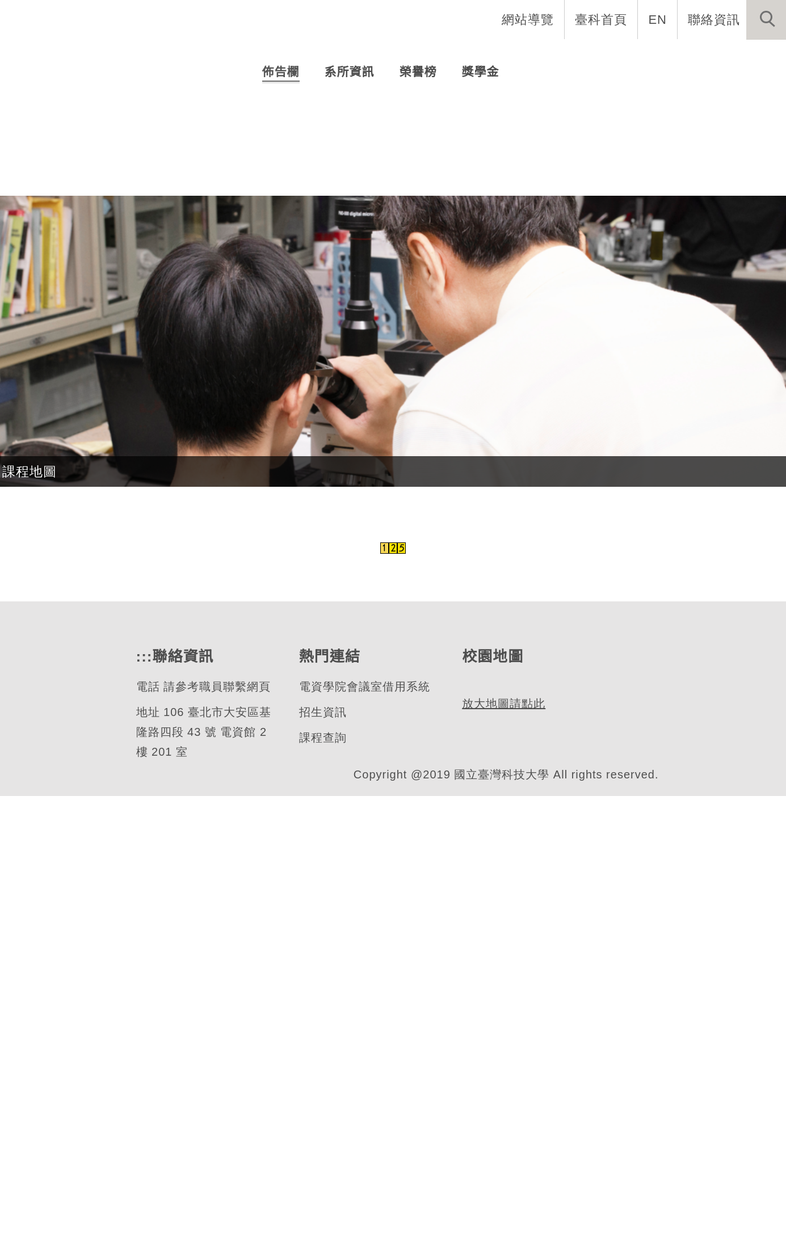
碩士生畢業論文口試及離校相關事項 (375, 400)
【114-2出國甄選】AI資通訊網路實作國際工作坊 (413, 451)
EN (658, 19)
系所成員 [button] (429, 56)
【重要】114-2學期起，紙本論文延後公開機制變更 (420, 426)
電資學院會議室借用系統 (363, 1125)
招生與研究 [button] (509, 56)
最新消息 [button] (749, 56)
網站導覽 (529, 19)
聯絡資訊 (714, 19)
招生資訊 (322, 1150)
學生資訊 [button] (589, 56)
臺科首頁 (602, 19)
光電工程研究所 (113, 250)
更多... (393, 510)
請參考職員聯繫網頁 (216, 1125)
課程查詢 (322, 1176)
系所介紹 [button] (355, 56)
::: (143, 1094)
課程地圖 (29, 909)
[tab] (398, 295)
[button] (766, 20)
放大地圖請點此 (502, 1193)
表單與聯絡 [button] (669, 56)
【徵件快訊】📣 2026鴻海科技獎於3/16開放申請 (415, 476)
